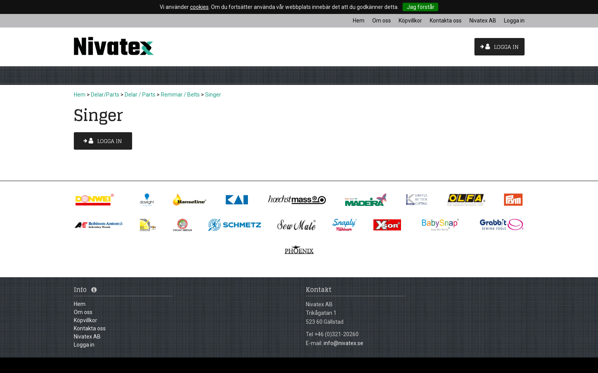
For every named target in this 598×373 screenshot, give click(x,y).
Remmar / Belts (180, 95)
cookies (199, 7)
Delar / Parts (140, 95)
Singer (213, 95)
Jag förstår (420, 7)
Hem (79, 95)
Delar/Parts (105, 95)
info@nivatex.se (343, 343)
